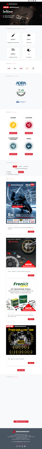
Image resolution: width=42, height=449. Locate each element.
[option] (9, 68)
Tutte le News (21, 370)
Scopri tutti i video (21, 421)
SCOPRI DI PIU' (13, 133)
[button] (1, 16)
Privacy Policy (24, 443)
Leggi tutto (31, 231)
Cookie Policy (17, 443)
